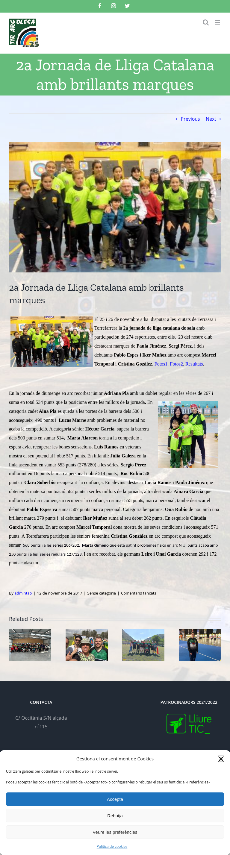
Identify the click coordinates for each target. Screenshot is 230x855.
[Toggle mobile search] (206, 22)
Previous (190, 119)
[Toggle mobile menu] (218, 22)
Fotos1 (161, 363)
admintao (23, 593)
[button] (221, 759)
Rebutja (115, 815)
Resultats (194, 363)
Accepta (115, 799)
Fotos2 (176, 363)
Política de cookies (112, 846)
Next (211, 119)
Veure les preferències (115, 832)
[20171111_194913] (115, 207)
